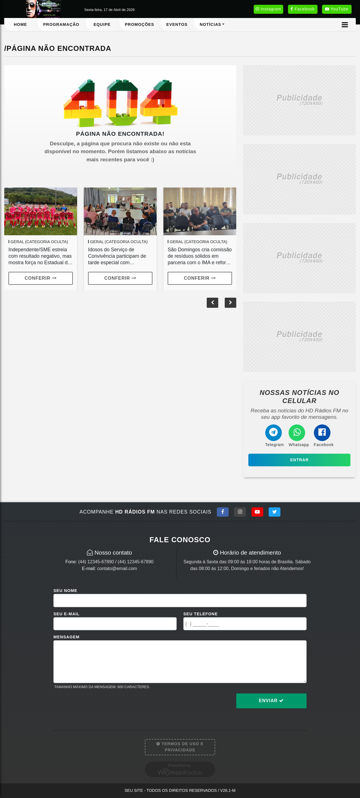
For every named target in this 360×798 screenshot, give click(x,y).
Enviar (271, 700)
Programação (61, 24)
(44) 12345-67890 (96, 561)
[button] (230, 303)
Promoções (139, 24)
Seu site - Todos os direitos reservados (180, 790)
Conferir (41, 278)
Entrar (299, 460)
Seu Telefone (200, 614)
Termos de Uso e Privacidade (179, 747)
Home (20, 24)
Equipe (102, 24)
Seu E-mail (66, 614)
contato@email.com (117, 568)
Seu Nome (65, 590)
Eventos (177, 24)
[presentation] (96, 705)
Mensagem (66, 637)
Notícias (210, 24)
